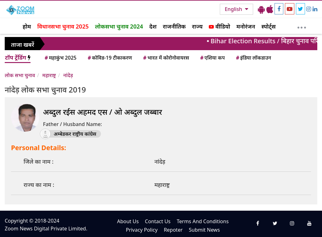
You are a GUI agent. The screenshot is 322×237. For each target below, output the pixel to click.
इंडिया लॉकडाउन (253, 57)
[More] (301, 26)
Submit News (204, 229)
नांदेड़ (68, 75)
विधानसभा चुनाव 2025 (63, 26)
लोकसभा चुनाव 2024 (119, 26)
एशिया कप (212, 57)
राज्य (197, 26)
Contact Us (157, 221)
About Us (128, 221)
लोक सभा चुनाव (20, 75)
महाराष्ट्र (49, 75)
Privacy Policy (142, 229)
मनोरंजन (245, 26)
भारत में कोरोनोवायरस (165, 57)
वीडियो (219, 26)
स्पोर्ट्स (268, 26)
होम (27, 26)
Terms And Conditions (203, 221)
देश (153, 26)
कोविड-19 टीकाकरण (109, 57)
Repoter (173, 229)
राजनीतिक (174, 26)
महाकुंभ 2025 (60, 57)
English (234, 9)
